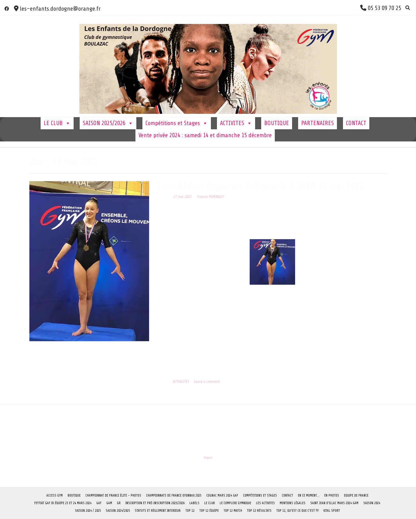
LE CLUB (57, 123)
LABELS (194, 503)
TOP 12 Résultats (259, 511)
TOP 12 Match (233, 511)
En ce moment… (308, 495)
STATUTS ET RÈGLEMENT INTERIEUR (158, 511)
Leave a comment (207, 381)
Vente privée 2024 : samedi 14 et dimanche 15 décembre (205, 135)
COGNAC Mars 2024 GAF (222, 495)
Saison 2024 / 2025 (88, 511)
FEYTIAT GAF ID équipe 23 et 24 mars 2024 (63, 503)
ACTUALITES (180, 381)
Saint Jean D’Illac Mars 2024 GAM (334, 503)
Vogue (208, 458)
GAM (109, 503)
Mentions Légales (292, 503)
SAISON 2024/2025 (118, 511)
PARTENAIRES (317, 123)
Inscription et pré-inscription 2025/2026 (155, 503)
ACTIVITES (236, 123)
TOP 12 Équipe (209, 511)
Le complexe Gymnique (235, 503)
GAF (99, 503)
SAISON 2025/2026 (108, 123)
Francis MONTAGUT (210, 197)
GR (119, 503)
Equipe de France (356, 495)
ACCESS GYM (54, 495)
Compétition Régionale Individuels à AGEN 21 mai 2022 (261, 186)
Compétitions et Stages (176, 123)
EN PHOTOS (331, 495)
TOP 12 (190, 511)
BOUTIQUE (276, 123)
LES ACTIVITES (265, 503)
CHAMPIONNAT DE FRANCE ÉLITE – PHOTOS (113, 495)
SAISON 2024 (371, 503)
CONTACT (356, 123)
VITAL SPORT (331, 511)
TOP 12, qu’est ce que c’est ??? (297, 511)
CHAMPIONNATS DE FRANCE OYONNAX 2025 (173, 495)
